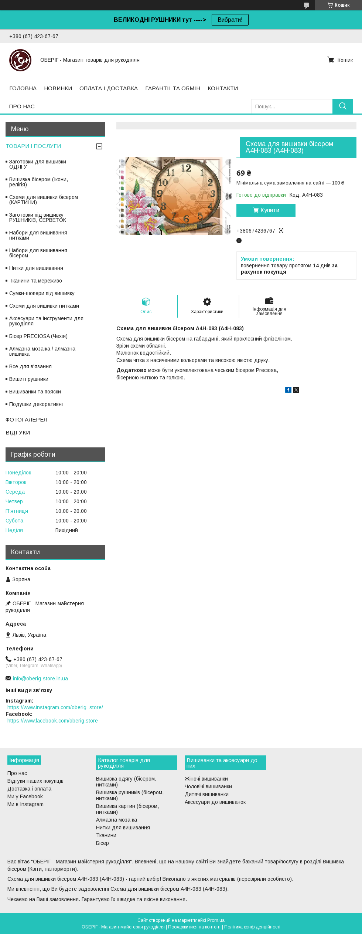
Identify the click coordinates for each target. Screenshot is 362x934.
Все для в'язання (30, 366)
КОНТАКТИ (223, 88)
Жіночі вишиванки (206, 779)
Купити (269, 210)
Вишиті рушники (28, 379)
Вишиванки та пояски (35, 392)
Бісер (102, 843)
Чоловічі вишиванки (208, 786)
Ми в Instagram (25, 804)
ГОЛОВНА (23, 88)
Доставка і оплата (29, 789)
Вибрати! (230, 20)
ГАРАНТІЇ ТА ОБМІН (172, 88)
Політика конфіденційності (252, 927)
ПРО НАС (22, 106)
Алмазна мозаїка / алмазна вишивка (42, 351)
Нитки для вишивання (36, 268)
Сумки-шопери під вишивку (42, 293)
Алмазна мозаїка (116, 820)
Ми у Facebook (25, 796)
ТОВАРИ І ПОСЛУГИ (33, 146)
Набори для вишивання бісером (38, 252)
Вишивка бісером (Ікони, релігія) (38, 181)
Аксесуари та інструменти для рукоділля (46, 320)
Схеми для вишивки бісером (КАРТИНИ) (43, 199)
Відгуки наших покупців (35, 781)
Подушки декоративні (36, 404)
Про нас (17, 773)
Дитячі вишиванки (207, 794)
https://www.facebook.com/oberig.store (52, 721)
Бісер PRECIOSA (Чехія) (38, 336)
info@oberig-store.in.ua (40, 678)
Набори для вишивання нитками (38, 235)
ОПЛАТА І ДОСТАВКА (108, 88)
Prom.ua (216, 920)
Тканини (106, 835)
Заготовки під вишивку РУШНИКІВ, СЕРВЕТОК (37, 217)
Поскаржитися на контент (194, 927)
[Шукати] (342, 106)
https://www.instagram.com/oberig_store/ (55, 707)
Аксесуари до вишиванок (215, 802)
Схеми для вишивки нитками (44, 306)
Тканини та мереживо (35, 281)
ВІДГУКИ (18, 432)
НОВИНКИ (58, 88)
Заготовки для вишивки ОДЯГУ (37, 164)
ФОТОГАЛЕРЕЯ (26, 419)
